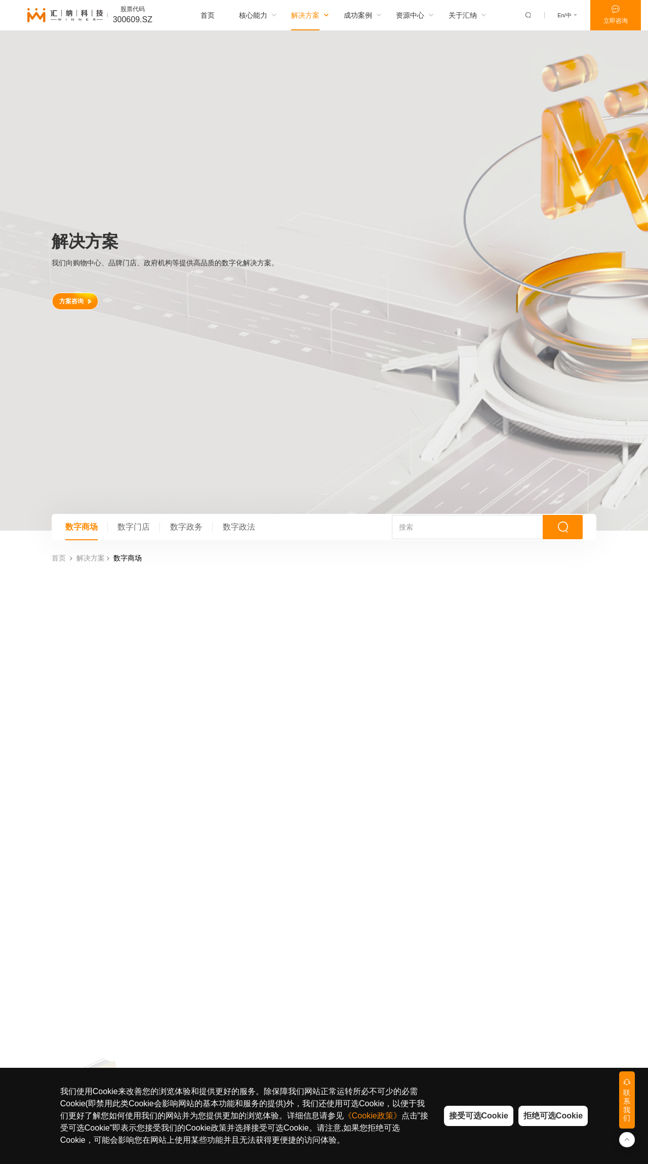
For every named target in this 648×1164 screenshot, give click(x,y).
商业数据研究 (380, 969)
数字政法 (253, 271)
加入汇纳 (444, 1040)
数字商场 (83, 271)
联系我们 (444, 1054)
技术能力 (191, 969)
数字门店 (140, 271)
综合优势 (191, 983)
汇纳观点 (381, 983)
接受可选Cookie (478, 1115)
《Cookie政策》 (372, 1115)
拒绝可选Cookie (553, 1115)
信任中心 (444, 997)
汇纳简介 (444, 969)
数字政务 (196, 271)
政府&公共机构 (317, 997)
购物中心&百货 (317, 969)
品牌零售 (318, 983)
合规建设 (444, 1012)
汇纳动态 (444, 983)
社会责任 (444, 1026)
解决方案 (90, 308)
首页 (59, 308)
